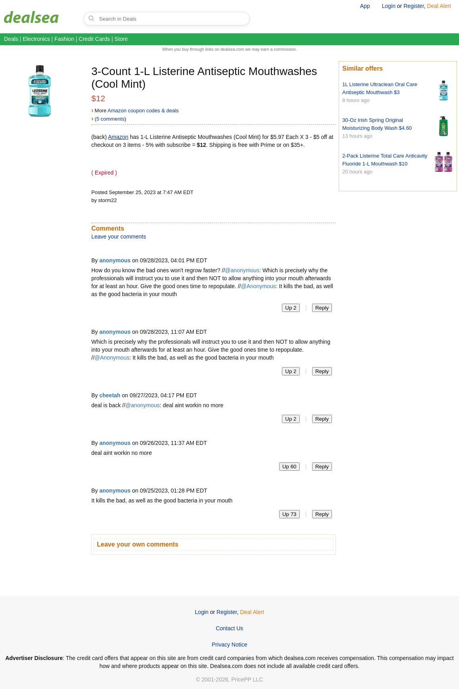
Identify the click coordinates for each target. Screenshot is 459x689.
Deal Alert (439, 6)
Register (413, 6)
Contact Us (229, 628)
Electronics (36, 39)
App (365, 6)
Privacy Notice (229, 644)
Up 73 (289, 514)
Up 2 (290, 308)
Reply (322, 308)
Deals (11, 39)
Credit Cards (94, 39)
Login (388, 6)
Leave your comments (118, 236)
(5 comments (109, 119)
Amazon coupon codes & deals (143, 111)
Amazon (118, 137)
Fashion (64, 39)
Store (120, 39)
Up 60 (289, 467)
